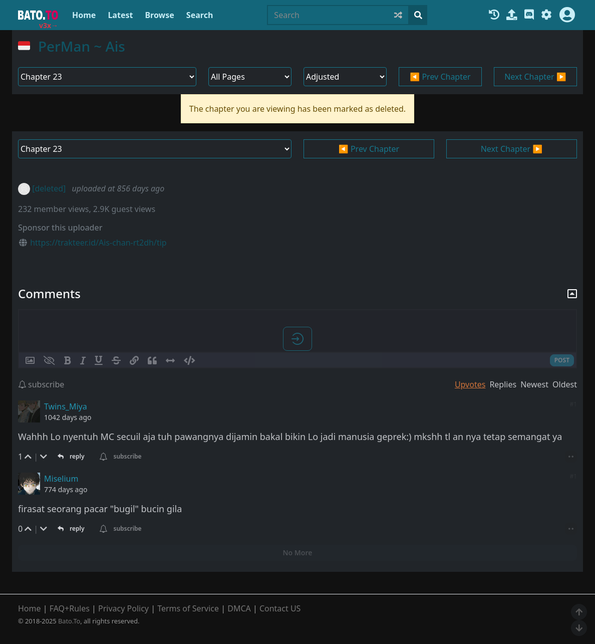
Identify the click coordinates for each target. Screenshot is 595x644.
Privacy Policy (123, 608)
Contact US (280, 608)
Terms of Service (188, 608)
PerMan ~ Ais (81, 46)
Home (84, 15)
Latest (120, 15)
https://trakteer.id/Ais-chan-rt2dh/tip (98, 242)
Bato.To (69, 620)
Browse (159, 15)
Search (199, 15)
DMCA (239, 608)
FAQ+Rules (70, 608)
